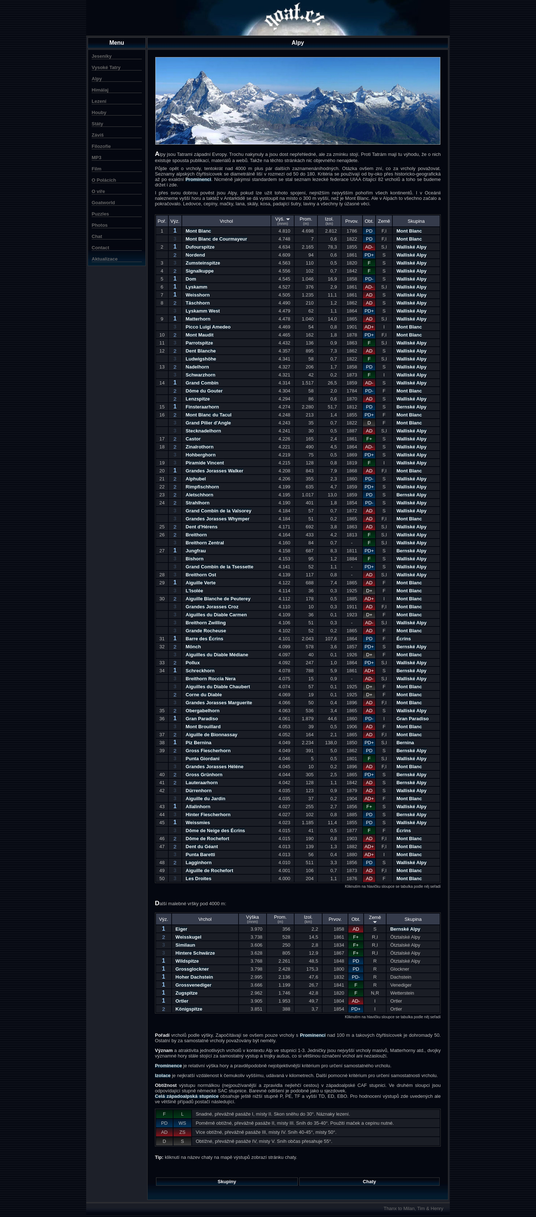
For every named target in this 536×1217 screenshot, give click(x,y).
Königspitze (189, 1009)
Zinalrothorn (200, 447)
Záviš (98, 135)
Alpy (97, 78)
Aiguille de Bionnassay (211, 734)
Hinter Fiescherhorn (208, 814)
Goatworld (103, 202)
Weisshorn (198, 295)
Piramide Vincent (205, 463)
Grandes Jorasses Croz (212, 606)
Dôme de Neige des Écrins (215, 830)
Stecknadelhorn (203, 431)
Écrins (403, 638)
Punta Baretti (200, 854)
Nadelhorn (197, 367)
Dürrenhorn (199, 790)
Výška (252, 919)
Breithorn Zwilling (206, 622)
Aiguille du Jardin (205, 798)
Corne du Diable (204, 694)
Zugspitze (187, 993)
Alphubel (196, 478)
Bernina (405, 742)
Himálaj (100, 90)
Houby (99, 112)
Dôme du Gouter (204, 391)
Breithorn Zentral (205, 542)
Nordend (195, 255)
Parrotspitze (199, 343)
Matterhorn (198, 319)
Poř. (162, 221)
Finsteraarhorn (202, 407)
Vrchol (226, 221)
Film (96, 169)
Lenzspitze (198, 399)
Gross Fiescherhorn (208, 750)
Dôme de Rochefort (207, 838)
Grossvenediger (194, 985)
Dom (191, 279)
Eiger (182, 929)
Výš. (282, 221)
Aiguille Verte (201, 582)
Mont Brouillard (203, 726)
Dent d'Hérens (202, 526)
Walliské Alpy (411, 247)
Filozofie (101, 146)
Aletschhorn (199, 494)
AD (369, 295)
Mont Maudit (200, 335)
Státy (97, 123)
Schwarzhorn (201, 375)
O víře (98, 191)
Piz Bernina (199, 742)
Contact (100, 247)
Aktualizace (105, 259)
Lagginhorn (199, 862)
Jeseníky (102, 56)
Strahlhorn (198, 502)
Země (384, 221)
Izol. (329, 221)
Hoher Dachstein (194, 977)
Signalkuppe (200, 271)
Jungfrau (196, 550)
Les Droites (199, 878)
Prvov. (352, 221)
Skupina (416, 221)
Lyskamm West (203, 311)
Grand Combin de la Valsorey (219, 510)
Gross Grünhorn (204, 774)
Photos (100, 225)
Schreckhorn (200, 670)
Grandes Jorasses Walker (215, 470)
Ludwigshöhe (201, 359)
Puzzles (100, 214)
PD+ (369, 255)
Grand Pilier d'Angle (208, 423)
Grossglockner (192, 969)
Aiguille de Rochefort (209, 870)
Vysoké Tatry (106, 67)
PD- (369, 279)
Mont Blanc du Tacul (209, 415)
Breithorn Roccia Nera (211, 678)
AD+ (369, 327)
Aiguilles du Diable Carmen (216, 614)
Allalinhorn (198, 806)
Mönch (193, 646)
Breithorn (196, 534)
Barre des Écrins (204, 638)
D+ (369, 590)
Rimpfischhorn (202, 486)
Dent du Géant (202, 846)
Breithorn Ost (201, 574)
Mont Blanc (198, 231)
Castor (193, 439)
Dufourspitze (200, 247)
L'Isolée (194, 590)
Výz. (175, 221)
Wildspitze (187, 961)
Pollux (193, 662)
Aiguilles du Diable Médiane (217, 654)
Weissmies (198, 822)
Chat (97, 236)
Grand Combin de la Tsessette (219, 566)
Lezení (99, 101)
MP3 (96, 157)
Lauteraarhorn (202, 782)
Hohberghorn (201, 455)
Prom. (306, 221)
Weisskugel (188, 937)
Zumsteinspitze (203, 263)
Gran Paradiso (202, 718)
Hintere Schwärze (195, 953)
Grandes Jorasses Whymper (218, 518)
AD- (369, 247)
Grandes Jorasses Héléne (215, 766)
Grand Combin (202, 383)
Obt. (369, 221)
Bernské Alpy (411, 407)
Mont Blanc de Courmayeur (216, 239)
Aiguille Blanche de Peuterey (218, 598)
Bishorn (195, 558)
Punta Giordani (203, 758)
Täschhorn (198, 303)
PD (369, 231)
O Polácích (104, 180)
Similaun (185, 945)
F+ (369, 439)
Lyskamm (197, 287)
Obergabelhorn (203, 710)
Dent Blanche (201, 351)
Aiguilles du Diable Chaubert (218, 686)
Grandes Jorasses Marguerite (219, 702)
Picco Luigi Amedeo (208, 327)
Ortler (182, 1001)
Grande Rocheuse (206, 630)
